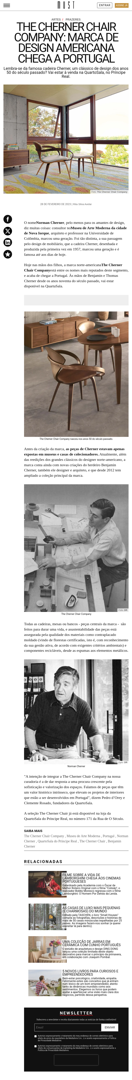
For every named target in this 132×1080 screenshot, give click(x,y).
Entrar (104, 5)
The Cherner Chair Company (44, 836)
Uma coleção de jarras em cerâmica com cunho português (91, 943)
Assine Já (122, 5)
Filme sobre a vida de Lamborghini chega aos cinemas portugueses (91, 878)
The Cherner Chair (92, 841)
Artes (57, 19)
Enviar (110, 1027)
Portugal (108, 836)
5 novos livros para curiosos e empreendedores (90, 973)
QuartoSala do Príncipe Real (57, 841)
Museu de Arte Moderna (83, 836)
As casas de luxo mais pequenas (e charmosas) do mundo (91, 909)
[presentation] (76, 1060)
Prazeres (73, 19)
